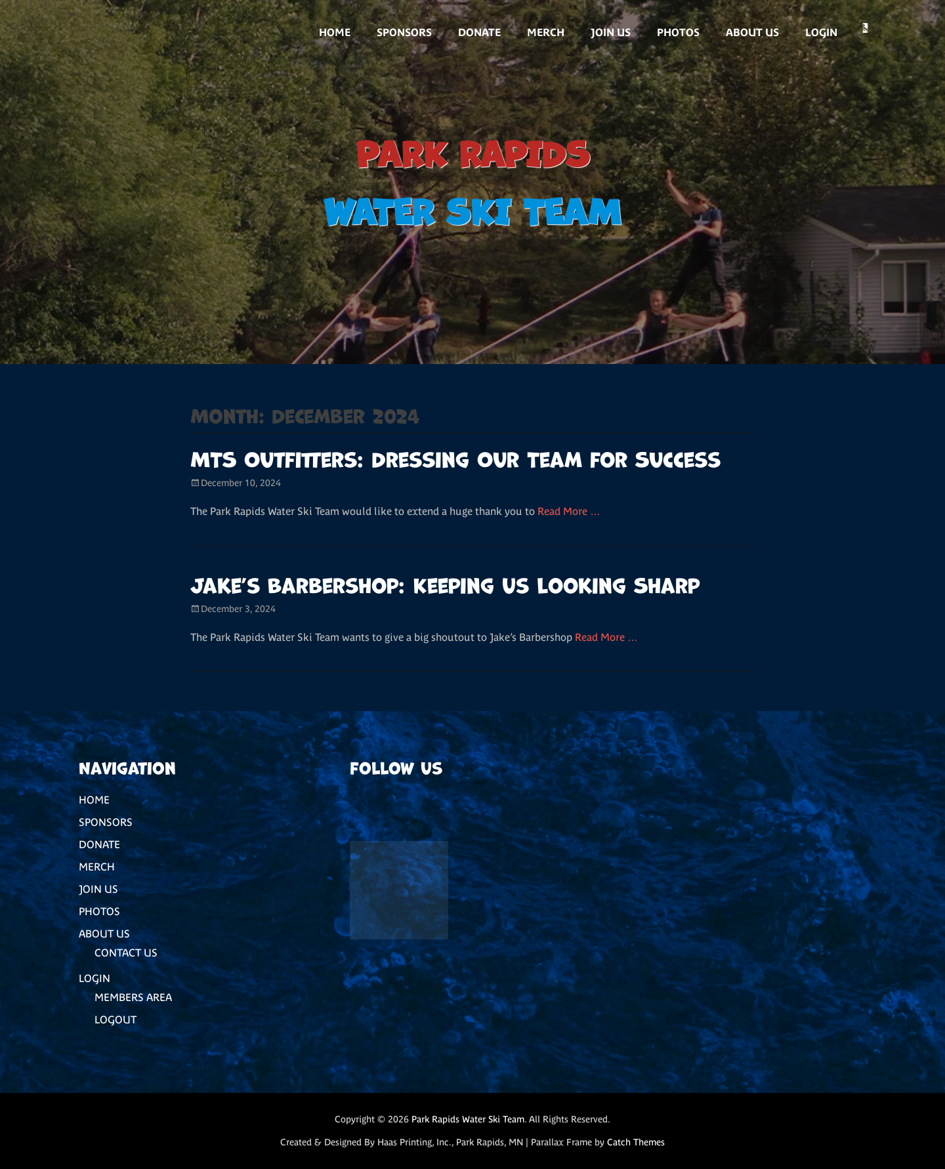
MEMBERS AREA (133, 997)
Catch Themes (636, 1142)
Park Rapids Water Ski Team (467, 1119)
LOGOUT (115, 1019)
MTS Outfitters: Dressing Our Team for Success (455, 457)
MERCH (545, 32)
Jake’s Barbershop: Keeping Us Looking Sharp (445, 583)
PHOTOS (678, 32)
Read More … (568, 511)
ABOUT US (752, 32)
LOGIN (821, 32)
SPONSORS (404, 32)
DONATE (479, 32)
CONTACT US (126, 952)
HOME (334, 32)
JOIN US (611, 32)
